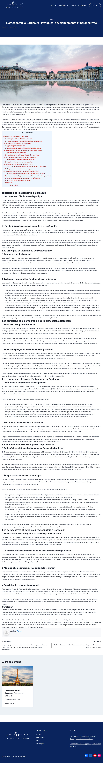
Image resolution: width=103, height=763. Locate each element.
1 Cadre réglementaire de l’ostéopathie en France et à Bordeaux (25, 166)
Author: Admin (14, 185)
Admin (6, 27)
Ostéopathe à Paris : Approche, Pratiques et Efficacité (14, 693)
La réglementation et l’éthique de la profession (18, 164)
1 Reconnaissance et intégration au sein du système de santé (25, 173)
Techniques (82, 5)
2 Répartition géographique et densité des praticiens (22, 155)
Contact (95, 5)
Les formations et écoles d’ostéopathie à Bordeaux (19, 157)
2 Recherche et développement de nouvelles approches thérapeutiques (28, 176)
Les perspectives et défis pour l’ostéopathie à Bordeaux (21, 171)
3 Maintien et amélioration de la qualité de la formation (22, 178)
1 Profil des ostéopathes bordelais (16, 153)
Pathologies (64, 5)
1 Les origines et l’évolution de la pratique (18, 139)
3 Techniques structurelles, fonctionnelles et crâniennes (23, 148)
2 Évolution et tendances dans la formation (19, 162)
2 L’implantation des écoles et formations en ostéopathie (23, 141)
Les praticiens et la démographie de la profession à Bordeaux (22, 150)
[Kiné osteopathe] (14, 6)
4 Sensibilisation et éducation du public (17, 180)
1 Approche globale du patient (15, 146)
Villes (73, 5)
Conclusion (8, 183)
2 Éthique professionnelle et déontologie (18, 169)
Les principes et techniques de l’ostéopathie (17, 143)
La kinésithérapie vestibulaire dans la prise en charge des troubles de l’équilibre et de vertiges (77, 644)
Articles (54, 5)
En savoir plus (11, 703)
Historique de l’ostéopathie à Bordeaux (15, 136)
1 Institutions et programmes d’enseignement (19, 160)
